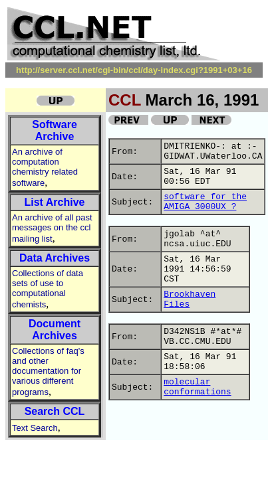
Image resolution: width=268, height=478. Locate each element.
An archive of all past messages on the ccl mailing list (52, 228)
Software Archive (54, 130)
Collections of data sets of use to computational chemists (47, 288)
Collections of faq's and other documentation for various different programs (48, 371)
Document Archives (54, 329)
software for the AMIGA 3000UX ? (205, 202)
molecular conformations (197, 387)
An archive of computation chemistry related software (45, 167)
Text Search (35, 428)
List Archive (55, 202)
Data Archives (54, 258)
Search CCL (55, 411)
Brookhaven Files (189, 299)
